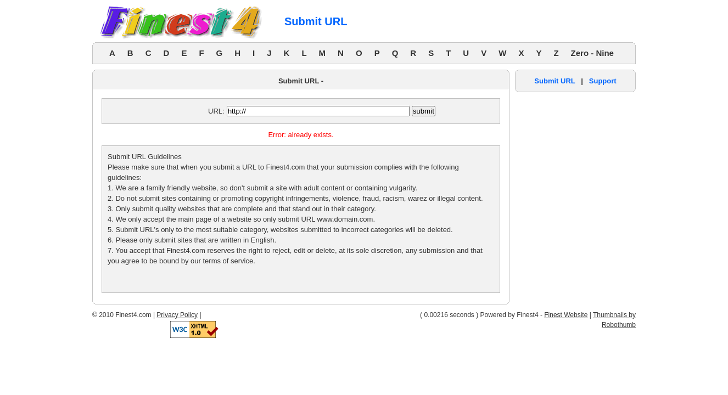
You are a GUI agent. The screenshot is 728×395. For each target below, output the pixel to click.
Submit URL (554, 81)
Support (603, 81)
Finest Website (565, 315)
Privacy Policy (177, 315)
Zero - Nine (592, 53)
